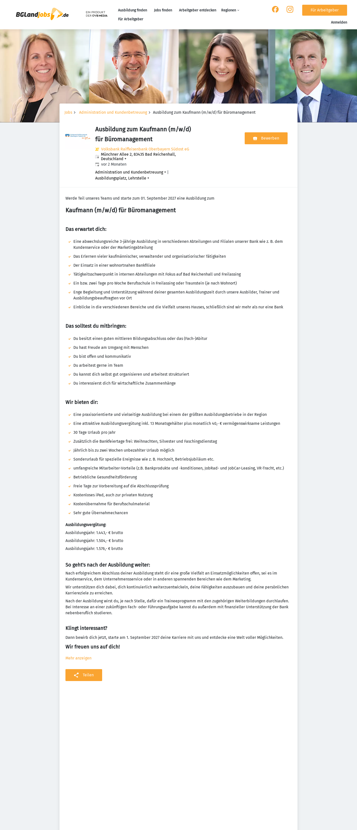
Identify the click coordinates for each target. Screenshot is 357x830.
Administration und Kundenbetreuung (113, 112)
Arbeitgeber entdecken (197, 10)
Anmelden (339, 22)
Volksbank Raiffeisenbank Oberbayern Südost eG (145, 149)
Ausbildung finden (132, 10)
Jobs (68, 112)
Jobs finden (163, 10)
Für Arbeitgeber (130, 19)
